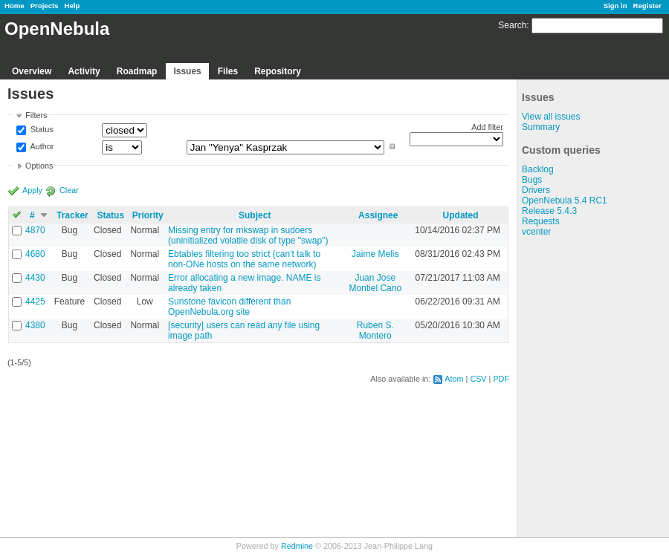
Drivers (536, 190)
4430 (35, 278)
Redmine (297, 545)
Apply (32, 190)
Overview (31, 71)
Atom (454, 378)
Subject (255, 215)
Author (41, 146)
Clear (69, 190)
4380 (35, 325)
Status (41, 130)
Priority (148, 215)
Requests (541, 221)
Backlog (538, 169)
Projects (44, 5)
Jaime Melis (375, 254)
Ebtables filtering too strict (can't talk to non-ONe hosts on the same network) (244, 259)
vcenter (536, 232)
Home (14, 5)
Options (39, 165)
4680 (35, 254)
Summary (541, 127)
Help (72, 5)
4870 (35, 230)
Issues (187, 71)
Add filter (487, 127)
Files (228, 71)
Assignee (378, 215)
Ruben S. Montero (375, 330)
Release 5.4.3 (549, 211)
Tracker (72, 215)
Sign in (615, 5)
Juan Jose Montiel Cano (375, 283)
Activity (84, 71)
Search (512, 25)
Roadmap (137, 71)
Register (647, 5)
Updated (461, 215)
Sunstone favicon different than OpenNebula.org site (229, 306)
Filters (36, 115)
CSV (478, 378)
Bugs (532, 180)
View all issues (551, 116)
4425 (35, 301)
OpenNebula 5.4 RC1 (564, 200)
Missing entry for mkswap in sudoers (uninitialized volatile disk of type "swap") (248, 235)
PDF (501, 378)
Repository (277, 71)
